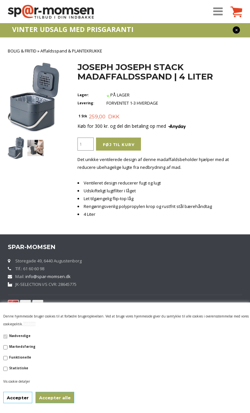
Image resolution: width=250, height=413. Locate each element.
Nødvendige (20, 335)
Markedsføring (22, 346)
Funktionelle (20, 357)
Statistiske (18, 368)
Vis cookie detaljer (16, 381)
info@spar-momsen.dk (48, 276)
